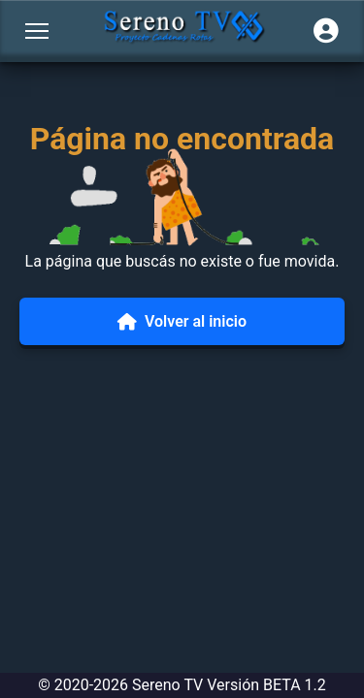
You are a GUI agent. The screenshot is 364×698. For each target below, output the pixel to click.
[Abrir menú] (36, 31)
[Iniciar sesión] (326, 31)
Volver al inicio (182, 321)
